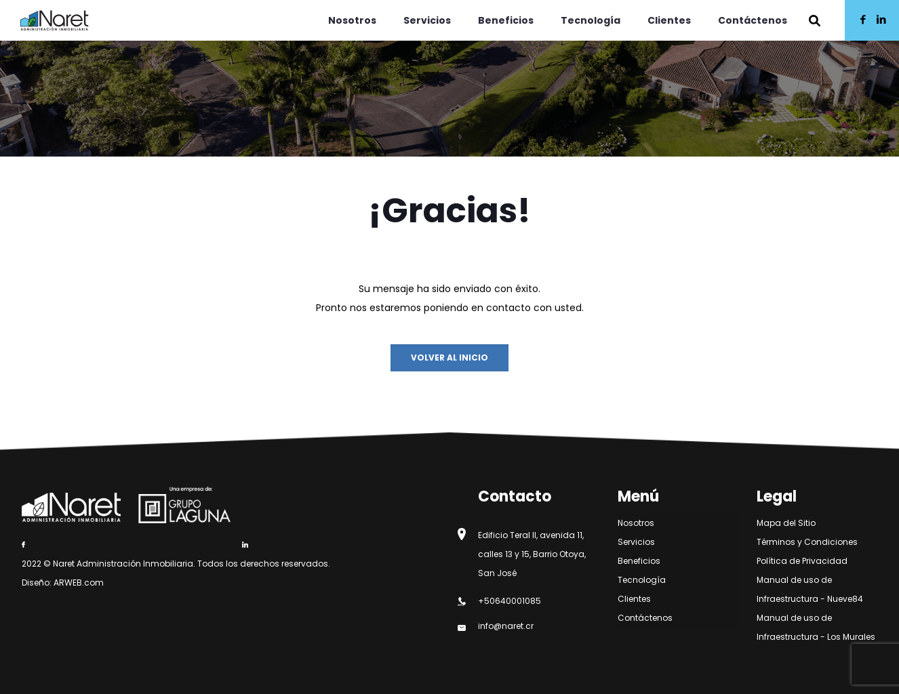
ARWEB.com (79, 582)
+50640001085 (509, 601)
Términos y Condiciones (807, 542)
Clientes (634, 599)
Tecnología (642, 580)
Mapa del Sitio (786, 523)
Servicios (636, 542)
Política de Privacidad (802, 561)
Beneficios (639, 561)
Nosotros (636, 523)
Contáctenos (645, 618)
